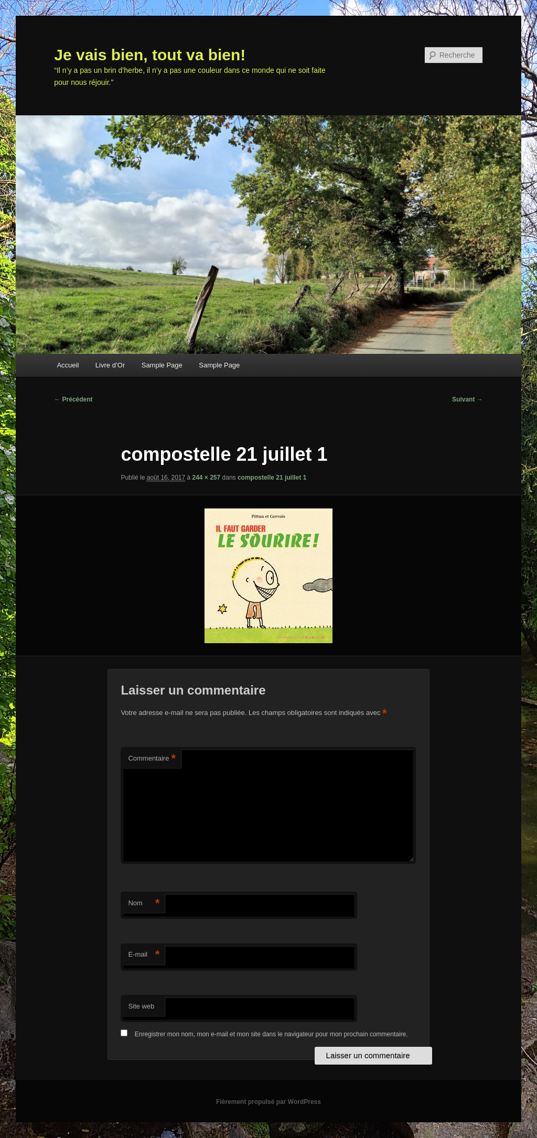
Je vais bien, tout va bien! (149, 54)
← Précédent (73, 399)
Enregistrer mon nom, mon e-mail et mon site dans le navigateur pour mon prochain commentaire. (271, 1034)
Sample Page (162, 365)
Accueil (68, 365)
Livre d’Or (110, 365)
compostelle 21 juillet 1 (272, 477)
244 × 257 (206, 477)
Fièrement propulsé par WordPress (268, 1102)
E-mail (143, 954)
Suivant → (467, 399)
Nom (143, 903)
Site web (141, 1006)
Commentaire (152, 758)
